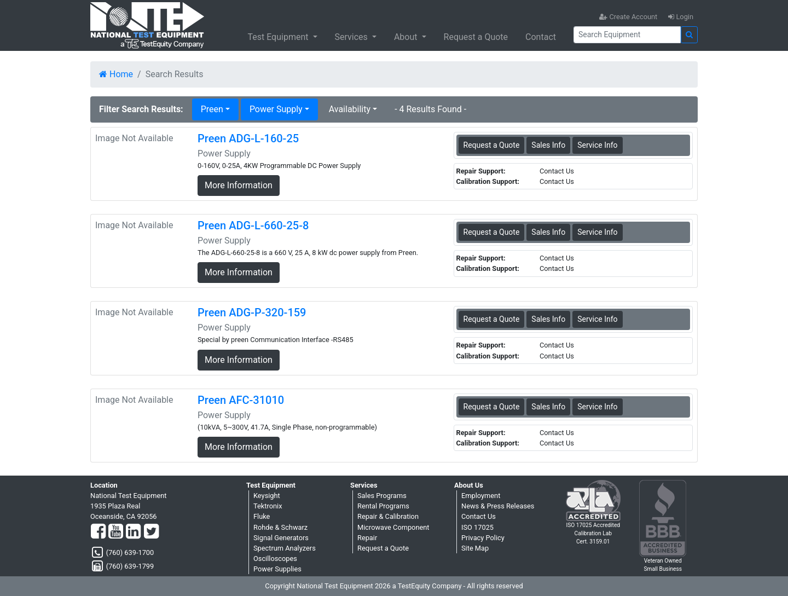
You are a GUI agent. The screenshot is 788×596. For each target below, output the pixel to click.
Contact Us (478, 516)
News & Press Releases (497, 506)
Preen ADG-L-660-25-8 (253, 225)
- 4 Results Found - (430, 109)
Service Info (597, 145)
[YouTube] (116, 532)
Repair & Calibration (388, 516)
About (407, 37)
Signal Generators (281, 538)
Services (352, 37)
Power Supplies (277, 569)
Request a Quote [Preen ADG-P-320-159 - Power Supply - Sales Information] (491, 319)
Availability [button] (349, 109)
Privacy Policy (483, 538)
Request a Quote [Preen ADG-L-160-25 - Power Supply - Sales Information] (491, 145)
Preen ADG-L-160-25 (248, 138)
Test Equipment (278, 37)
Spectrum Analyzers (284, 548)
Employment (480, 495)
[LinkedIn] (133, 532)
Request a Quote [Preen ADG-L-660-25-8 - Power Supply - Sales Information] (491, 232)
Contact (540, 37)
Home (116, 74)
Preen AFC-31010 (241, 400)
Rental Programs (383, 506)
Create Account (628, 17)
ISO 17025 (477, 527)
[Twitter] (151, 532)
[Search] (627, 34)
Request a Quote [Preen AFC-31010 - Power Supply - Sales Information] (491, 406)
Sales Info (548, 145)
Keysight (266, 495)
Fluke (261, 516)
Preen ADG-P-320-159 (252, 312)
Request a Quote (476, 37)
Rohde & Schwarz (280, 527)
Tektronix (267, 506)
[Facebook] (98, 532)
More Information (239, 185)
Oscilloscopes (275, 558)
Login (680, 17)
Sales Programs (382, 495)
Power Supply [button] (276, 109)
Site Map (475, 548)
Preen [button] (212, 109)
